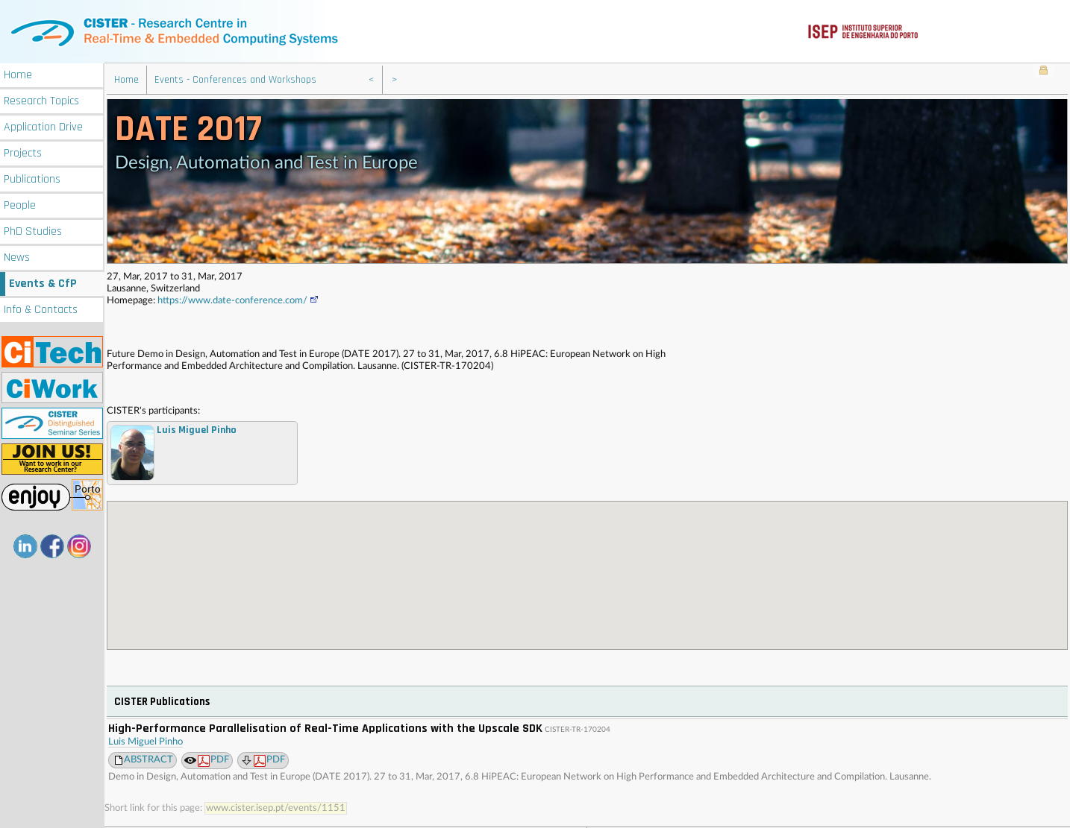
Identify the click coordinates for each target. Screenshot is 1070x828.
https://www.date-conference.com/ (238, 299)
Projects (23, 151)
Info (41, 308)
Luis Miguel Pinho (145, 740)
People (20, 204)
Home (18, 73)
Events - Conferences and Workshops (235, 78)
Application (43, 125)
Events (43, 282)
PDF (213, 759)
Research (41, 99)
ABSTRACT (148, 758)
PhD (33, 230)
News (17, 256)
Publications (32, 178)
